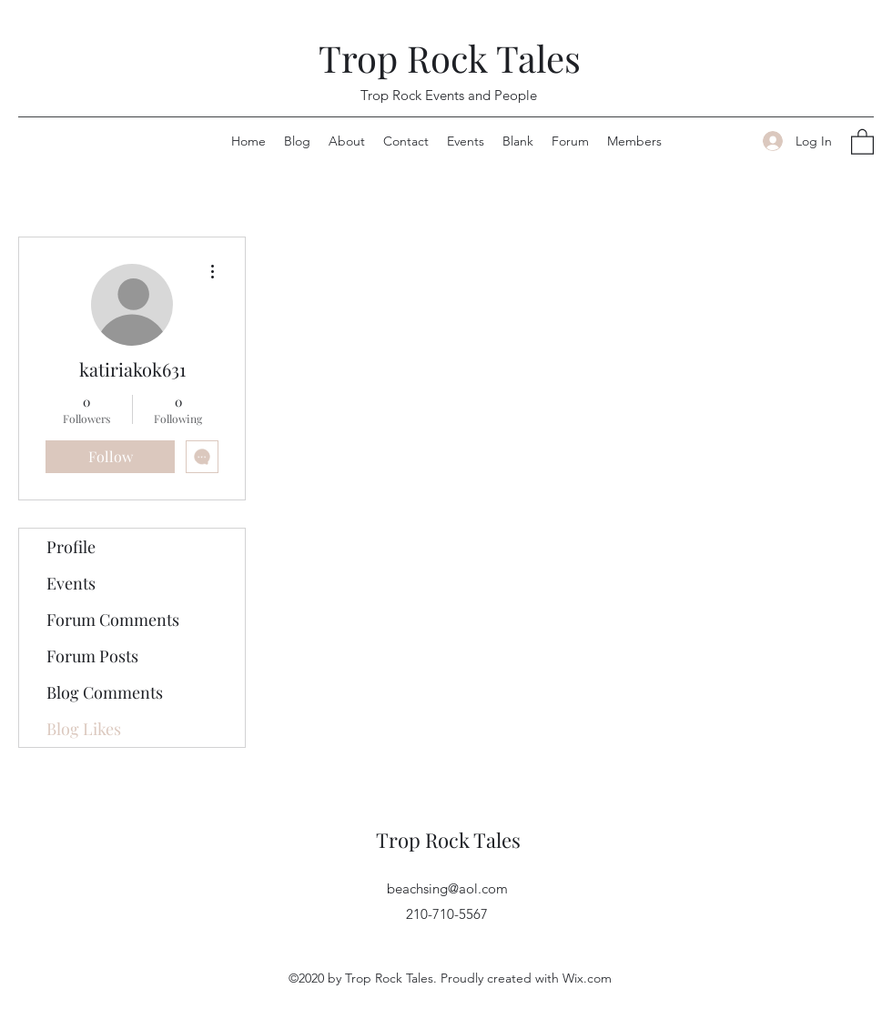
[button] (862, 141)
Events (71, 583)
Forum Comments (112, 620)
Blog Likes (83, 729)
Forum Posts (92, 656)
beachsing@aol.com (447, 888)
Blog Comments (104, 692)
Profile (71, 547)
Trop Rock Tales (450, 58)
